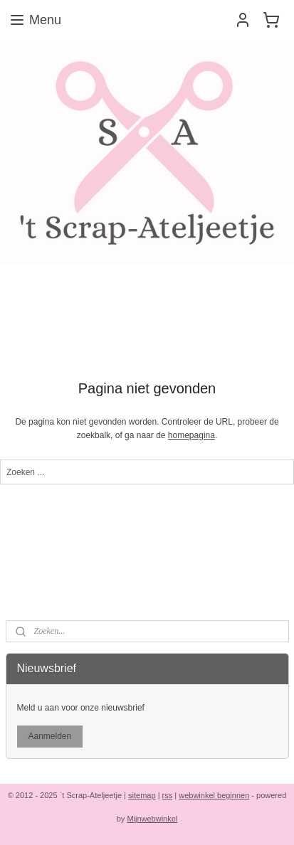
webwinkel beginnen (214, 795)
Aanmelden (49, 736)
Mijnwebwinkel (152, 818)
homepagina (191, 435)
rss (167, 795)
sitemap (142, 795)
